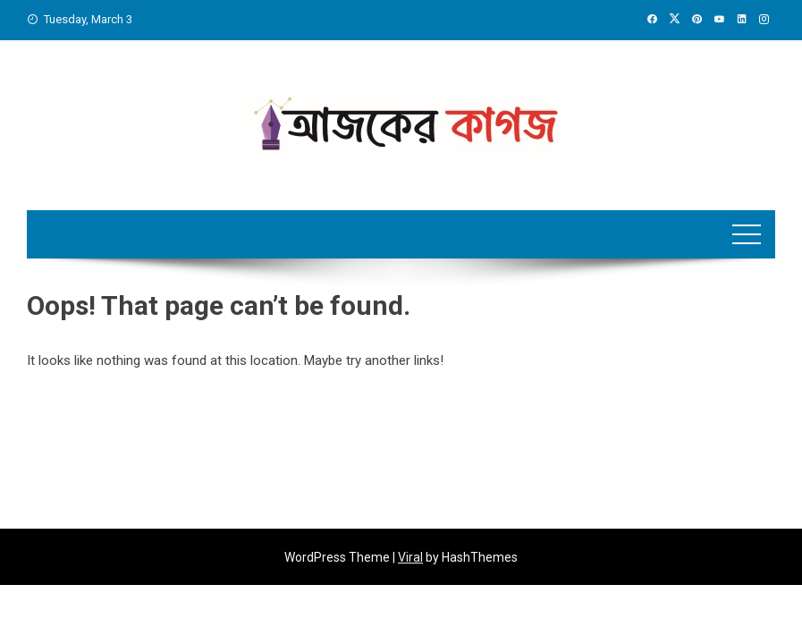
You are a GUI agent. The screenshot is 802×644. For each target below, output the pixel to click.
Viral (410, 557)
